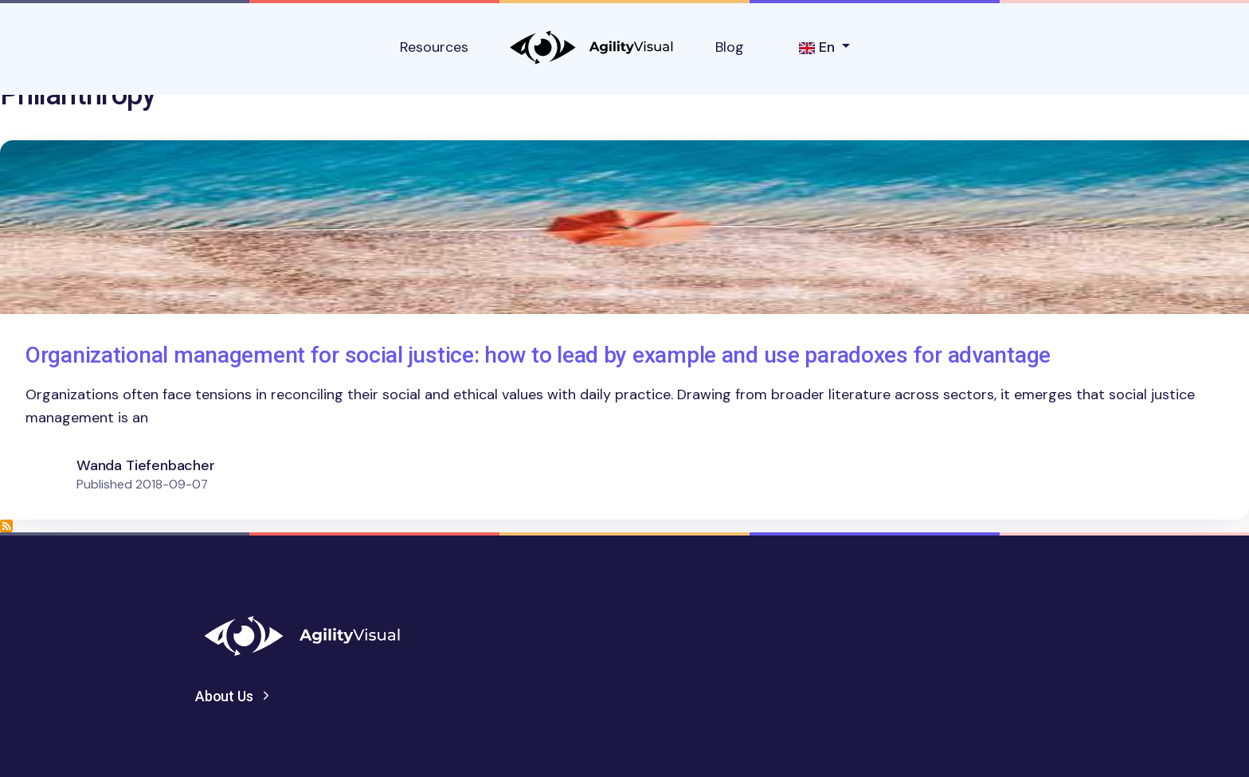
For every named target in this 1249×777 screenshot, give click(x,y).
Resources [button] (434, 47)
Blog (729, 47)
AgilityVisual (591, 47)
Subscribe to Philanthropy (6, 526)
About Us (224, 696)
